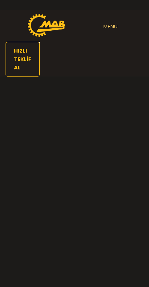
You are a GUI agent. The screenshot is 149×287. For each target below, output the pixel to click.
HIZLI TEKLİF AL (22, 59)
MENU (110, 26)
